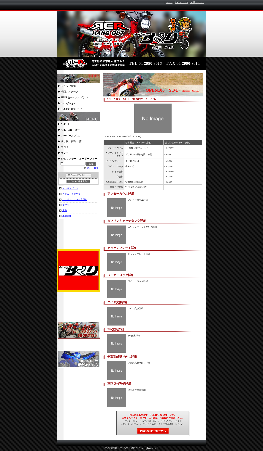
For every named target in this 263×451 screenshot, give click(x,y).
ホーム (169, 2)
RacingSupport (68, 103)
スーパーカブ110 (70, 135)
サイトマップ (181, 2)
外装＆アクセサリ (71, 194)
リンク (65, 153)
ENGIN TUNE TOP (71, 109)
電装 (64, 210)
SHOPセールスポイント (74, 97)
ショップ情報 (68, 86)
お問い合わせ (197, 2)
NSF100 (65, 124)
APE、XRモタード (71, 129)
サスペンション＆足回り (74, 199)
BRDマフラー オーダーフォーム (79, 159)
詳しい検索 (93, 168)
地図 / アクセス (69, 91)
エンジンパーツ (70, 188)
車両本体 (66, 216)
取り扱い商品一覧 (71, 141)
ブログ (65, 147)
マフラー (66, 205)
